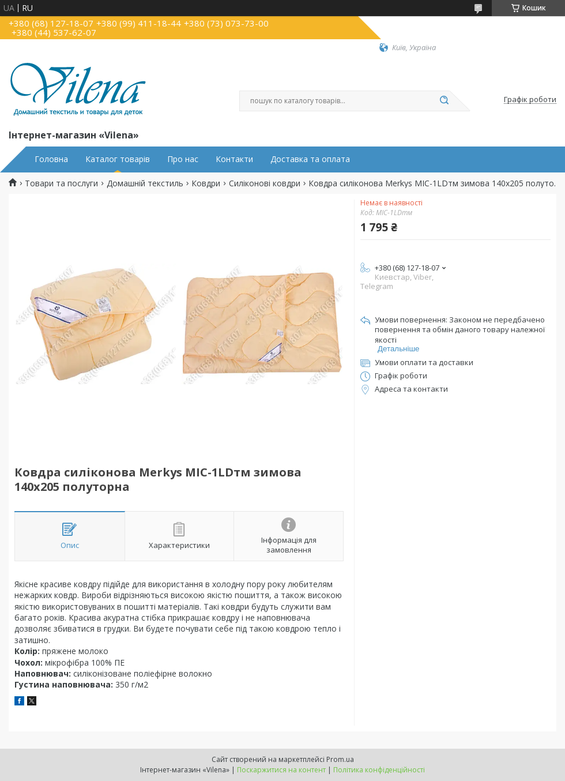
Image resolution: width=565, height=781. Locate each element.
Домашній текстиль (145, 183)
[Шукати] (443, 101)
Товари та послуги (61, 183)
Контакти (234, 159)
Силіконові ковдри (264, 183)
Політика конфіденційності (379, 770)
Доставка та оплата (310, 159)
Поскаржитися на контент (281, 770)
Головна (51, 159)
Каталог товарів (117, 159)
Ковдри (205, 183)
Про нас (182, 159)
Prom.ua (340, 759)
